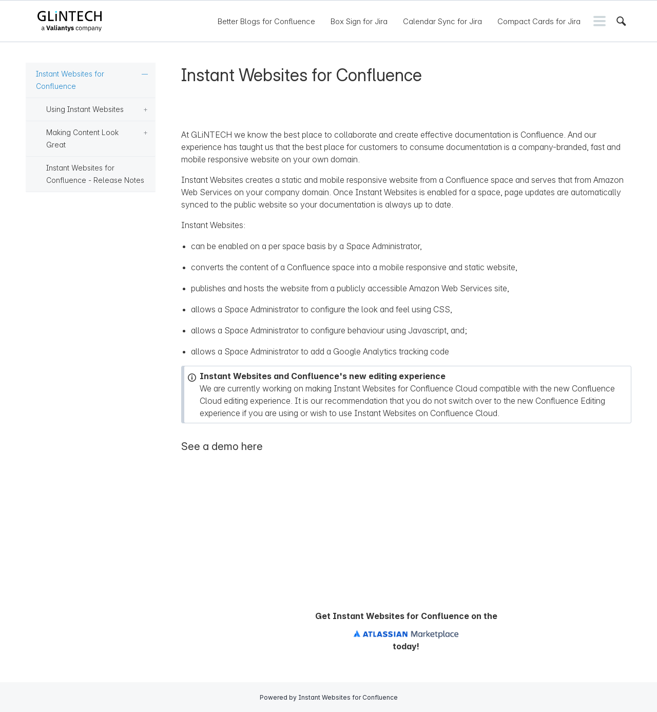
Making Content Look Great (82, 138)
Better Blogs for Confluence (266, 21)
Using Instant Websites (85, 109)
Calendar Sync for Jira (442, 21)
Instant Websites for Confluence (70, 79)
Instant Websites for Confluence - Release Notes (95, 173)
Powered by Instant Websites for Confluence (329, 697)
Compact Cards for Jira (539, 21)
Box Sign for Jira (359, 21)
